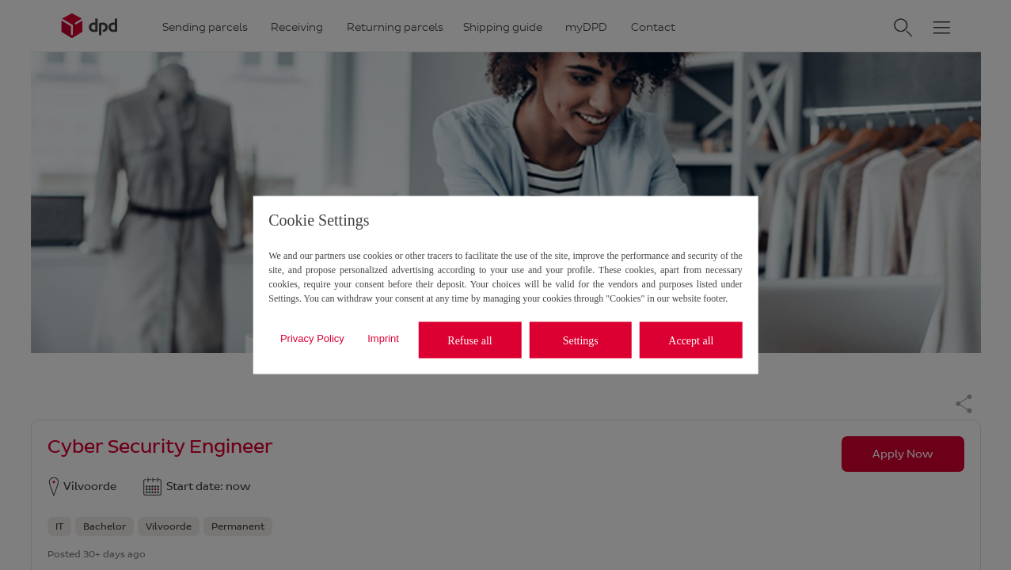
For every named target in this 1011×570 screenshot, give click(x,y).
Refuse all (469, 340)
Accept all (690, 340)
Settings (581, 340)
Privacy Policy (312, 338)
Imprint (383, 338)
